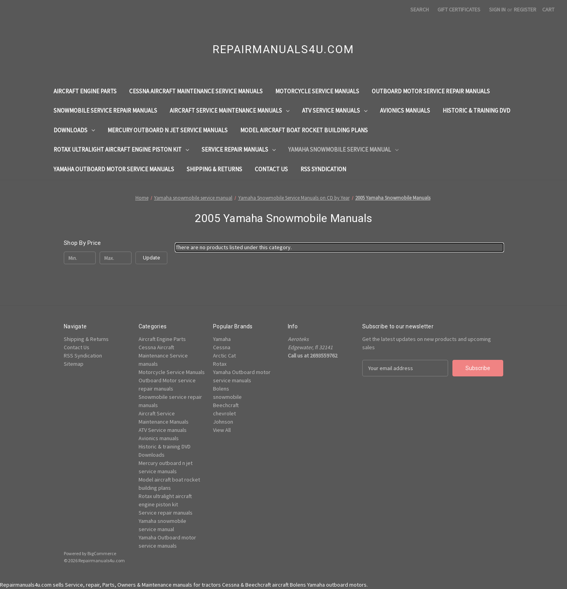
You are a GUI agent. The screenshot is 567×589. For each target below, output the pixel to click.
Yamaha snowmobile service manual (343, 149)
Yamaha (222, 339)
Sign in (497, 9)
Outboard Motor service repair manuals (431, 91)
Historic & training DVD (476, 110)
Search (419, 9)
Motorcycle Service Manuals (317, 91)
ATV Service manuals (334, 110)
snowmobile (227, 396)
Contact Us (271, 169)
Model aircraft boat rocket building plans (304, 130)
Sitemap (73, 363)
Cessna (221, 347)
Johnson (223, 421)
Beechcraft (226, 405)
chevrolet (224, 413)
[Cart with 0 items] (548, 9)
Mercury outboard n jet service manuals (167, 130)
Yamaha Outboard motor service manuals (114, 169)
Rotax (219, 363)
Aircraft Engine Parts (85, 91)
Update (151, 258)
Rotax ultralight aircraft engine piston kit (121, 149)
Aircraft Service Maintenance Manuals (229, 110)
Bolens (221, 388)
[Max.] (116, 258)
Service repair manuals (239, 149)
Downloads (74, 130)
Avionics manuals (405, 110)
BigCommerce (101, 553)
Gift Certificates (458, 9)
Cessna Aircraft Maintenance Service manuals (196, 91)
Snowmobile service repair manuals (105, 110)
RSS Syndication (323, 169)
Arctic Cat (224, 355)
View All (222, 429)
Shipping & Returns (214, 169)
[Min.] (80, 258)
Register (525, 9)
